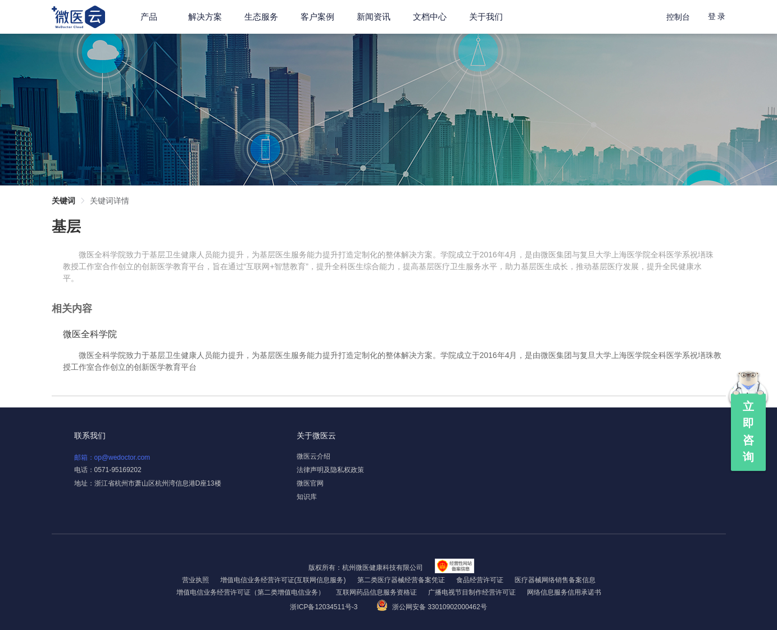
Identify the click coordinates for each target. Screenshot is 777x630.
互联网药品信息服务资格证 (376, 592)
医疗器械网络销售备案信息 (555, 580)
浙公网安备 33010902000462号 (431, 607)
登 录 (717, 16)
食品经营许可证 (479, 580)
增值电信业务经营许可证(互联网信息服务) (283, 580)
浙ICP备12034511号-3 (324, 607)
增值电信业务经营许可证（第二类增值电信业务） (250, 592)
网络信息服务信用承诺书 (564, 592)
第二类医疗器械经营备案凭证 (401, 580)
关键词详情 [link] (109, 200)
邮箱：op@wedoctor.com (112, 457)
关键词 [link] (63, 200)
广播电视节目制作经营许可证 (472, 592)
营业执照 (195, 580)
